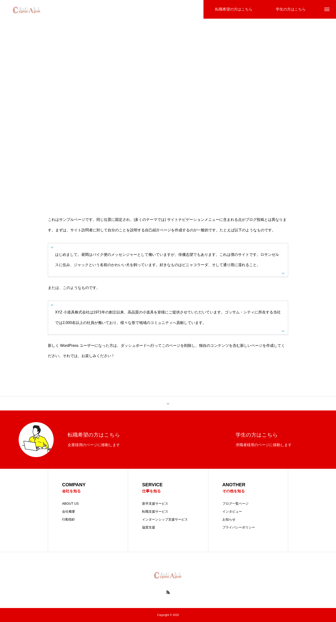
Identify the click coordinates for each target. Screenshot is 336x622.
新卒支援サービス (155, 503)
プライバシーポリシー (238, 527)
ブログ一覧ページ (235, 503)
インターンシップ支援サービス (165, 519)
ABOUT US (70, 503)
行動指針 (68, 519)
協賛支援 (148, 527)
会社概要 (68, 511)
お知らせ (228, 519)
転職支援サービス (155, 511)
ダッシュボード (134, 345)
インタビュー (232, 511)
